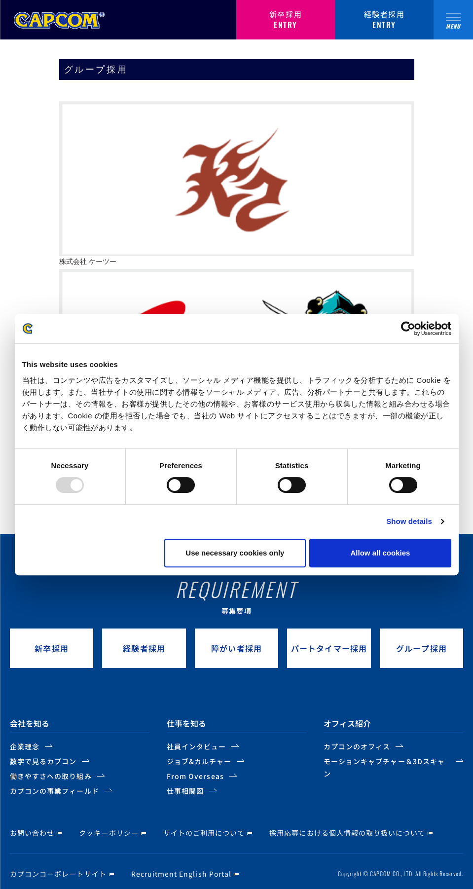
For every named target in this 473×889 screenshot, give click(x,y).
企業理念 (24, 746)
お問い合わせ (32, 833)
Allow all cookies (380, 553)
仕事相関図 (185, 791)
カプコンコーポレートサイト (58, 874)
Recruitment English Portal (181, 874)
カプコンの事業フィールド (54, 791)
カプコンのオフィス (357, 746)
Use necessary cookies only (234, 553)
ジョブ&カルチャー (199, 761)
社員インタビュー (196, 746)
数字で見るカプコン (43, 761)
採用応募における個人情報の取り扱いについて (347, 833)
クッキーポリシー (108, 833)
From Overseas (195, 776)
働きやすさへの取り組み (51, 776)
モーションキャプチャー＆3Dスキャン (384, 767)
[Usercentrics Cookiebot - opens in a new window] (408, 328)
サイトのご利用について (204, 833)
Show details (409, 521)
